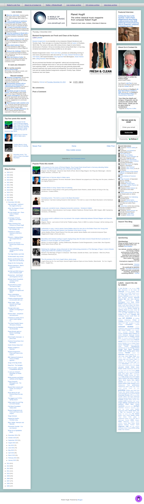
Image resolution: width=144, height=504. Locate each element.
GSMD (120, 351)
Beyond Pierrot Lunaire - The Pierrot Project (15, 285)
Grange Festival (134, 348)
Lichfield (120, 360)
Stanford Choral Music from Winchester (16, 341)
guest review (135, 351)
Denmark (131, 332)
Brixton (125, 306)
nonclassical (132, 372)
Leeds (129, 357)
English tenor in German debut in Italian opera (55, 177)
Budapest (137, 306)
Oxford (120, 383)
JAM (119, 356)
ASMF (129, 293)
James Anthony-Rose (126, 192)
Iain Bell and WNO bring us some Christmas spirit (15, 271)
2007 (8, 481)
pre (134, 388)
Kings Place (132, 356)
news (137, 370)
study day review (123, 409)
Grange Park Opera (125, 349)
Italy (135, 354)
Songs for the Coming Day (15, 263)
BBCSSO (136, 299)
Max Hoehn (128, 164)
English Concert (134, 336)
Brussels (129, 306)
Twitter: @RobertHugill (54, 5)
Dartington (125, 332)
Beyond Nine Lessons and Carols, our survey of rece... (15, 388)
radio (131, 390)
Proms (128, 390)
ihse (138, 352)
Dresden (120, 333)
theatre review (135, 415)
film (130, 341)
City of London (131, 321)
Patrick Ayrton (130, 200)
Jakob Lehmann (131, 210)
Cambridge (121, 316)
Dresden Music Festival (130, 333)
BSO (133, 306)
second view (136, 399)
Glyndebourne (135, 346)
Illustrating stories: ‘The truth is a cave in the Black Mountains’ (60, 198)
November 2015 (13, 435)
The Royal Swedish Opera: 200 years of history (15, 324)
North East (121, 373)
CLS (123, 323)
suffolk (132, 409)
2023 (8, 180)
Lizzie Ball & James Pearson (128, 185)
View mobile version (73, 150)
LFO (138, 359)
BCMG (120, 300)
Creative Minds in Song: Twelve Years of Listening (56, 187)
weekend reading (122, 423)
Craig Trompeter (125, 179)
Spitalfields (121, 406)
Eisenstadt (121, 336)
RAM (135, 390)
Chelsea (120, 320)
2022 (8, 182)
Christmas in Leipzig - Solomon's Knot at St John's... (15, 233)
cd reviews (136, 318)
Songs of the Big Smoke (15, 363)
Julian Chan (127, 182)
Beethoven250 (129, 300)
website (137, 421)
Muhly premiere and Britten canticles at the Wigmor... (16, 378)
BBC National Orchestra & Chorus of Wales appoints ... (15, 359)
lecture (124, 357)
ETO (134, 338)
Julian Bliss (130, 213)
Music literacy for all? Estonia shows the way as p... (15, 394)
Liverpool (129, 360)
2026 (8, 172)
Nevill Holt (136, 368)
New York (126, 370)
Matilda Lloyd (130, 215)
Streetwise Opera (135, 407)
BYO (124, 314)
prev (138, 388)
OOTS (134, 376)
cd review (127, 318)
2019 (8, 190)
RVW (138, 395)
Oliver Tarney (130, 168)
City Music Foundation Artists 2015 (14, 407)
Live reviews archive (74, 5)
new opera (120, 370)
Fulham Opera (135, 343)
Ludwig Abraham (40, 58)
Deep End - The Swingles (15, 365)
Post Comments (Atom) (78, 158)
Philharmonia (121, 386)
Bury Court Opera (122, 308)
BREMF (120, 303)
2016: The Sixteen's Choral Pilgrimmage (15, 209)
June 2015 (11, 448)
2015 (8, 200)
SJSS (125, 401)
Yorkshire (127, 429)
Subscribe (129, 132)
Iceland (133, 352)
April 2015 (11, 453)
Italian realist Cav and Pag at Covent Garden (15, 403)
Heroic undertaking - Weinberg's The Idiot (14, 295)
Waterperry (126, 421)
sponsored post (129, 406)
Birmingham (121, 302)
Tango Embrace (12, 416)
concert (137, 324)
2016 (8, 197)
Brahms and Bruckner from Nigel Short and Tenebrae (16, 259)
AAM (137, 288)
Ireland (127, 354)
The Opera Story (126, 413)
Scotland (120, 399)
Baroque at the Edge (134, 296)
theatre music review (124, 415)
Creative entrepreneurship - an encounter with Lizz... (16, 299)
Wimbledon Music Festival (125, 428)
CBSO (135, 316)
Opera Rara (130, 380)
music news (129, 367)
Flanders (124, 343)
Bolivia (128, 302)
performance (135, 385)
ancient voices (135, 291)
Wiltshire (137, 426)
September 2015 (13, 440)
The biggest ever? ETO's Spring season (15, 399)
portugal (125, 388)
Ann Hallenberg (133, 197)
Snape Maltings (122, 402)
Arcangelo (121, 293)
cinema (125, 321)
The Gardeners (128, 412)
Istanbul (132, 354)
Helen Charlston (134, 161)
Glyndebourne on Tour (124, 347)
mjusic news (132, 363)
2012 (8, 468)
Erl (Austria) (125, 338)
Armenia (126, 293)
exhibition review (126, 339)
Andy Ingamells (58, 56)
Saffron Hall (126, 396)
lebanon (120, 357)
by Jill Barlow (130, 311)
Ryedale (120, 396)
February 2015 (12, 458)
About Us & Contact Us (33, 5)
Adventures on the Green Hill (130, 290)
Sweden (137, 409)
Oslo (138, 382)
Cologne (120, 324)
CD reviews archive (92, 5)
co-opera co (132, 323)
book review (135, 302)
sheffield (120, 401)
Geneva (132, 344)
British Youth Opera (123, 305)
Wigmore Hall (123, 426)
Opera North (122, 380)
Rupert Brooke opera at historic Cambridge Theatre (14, 333)
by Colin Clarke (132, 309)
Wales (120, 421)
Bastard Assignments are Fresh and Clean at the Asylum (15, 412)
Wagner (137, 420)
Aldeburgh (121, 291)
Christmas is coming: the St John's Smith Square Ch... (16, 319)
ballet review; (136, 294)
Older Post (111, 146)
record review (130, 392)
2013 (8, 466)
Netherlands (130, 368)
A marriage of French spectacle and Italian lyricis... (14, 219)
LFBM (135, 359)
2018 (8, 192)
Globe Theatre (123, 346)
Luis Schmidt (130, 150)
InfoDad (137, 273)
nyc (135, 375)
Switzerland (121, 410)
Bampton (120, 296)
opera (137, 376)
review (120, 393)
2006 (8, 483)
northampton (136, 373)
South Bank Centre (132, 404)
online (130, 376)
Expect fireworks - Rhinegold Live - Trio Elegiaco (14, 383)
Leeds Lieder (135, 357)
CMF (127, 323)
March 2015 (11, 455)
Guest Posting (127, 351)
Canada (127, 316)
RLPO (133, 393)
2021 (8, 185)
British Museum (135, 303)
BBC (125, 299)
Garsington (126, 345)
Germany (137, 344)
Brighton (125, 303)
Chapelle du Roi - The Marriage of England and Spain (16, 290)
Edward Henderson (74, 55)
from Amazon (128, 246)
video (132, 420)
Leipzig (120, 359)
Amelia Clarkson (130, 188)
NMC (127, 372)
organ (135, 382)
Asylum (74, 43)
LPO (131, 362)
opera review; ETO (128, 382)
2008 (8, 478)
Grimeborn (136, 349)
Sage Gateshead (134, 396)
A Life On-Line (122, 288)
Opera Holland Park (124, 378)
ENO (119, 338)
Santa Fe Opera (132, 398)
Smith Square (136, 401)
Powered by (128, 139)
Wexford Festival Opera (131, 424)
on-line (126, 376)
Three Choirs (122, 417)
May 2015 (11, 450)
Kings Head (124, 356)
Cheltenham (127, 320)
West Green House (133, 423)
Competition (129, 324)
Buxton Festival (132, 308)
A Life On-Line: (132, 288)
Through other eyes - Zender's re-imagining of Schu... (15, 309)
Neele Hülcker (79, 56)
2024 (8, 177)
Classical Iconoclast (136, 265)
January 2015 (12, 460)
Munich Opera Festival (123, 365)
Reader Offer (121, 392)
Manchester (125, 364)
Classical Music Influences (125, 95)
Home (74, 146)
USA (134, 418)
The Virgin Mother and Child (16, 254)
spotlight (136, 406)
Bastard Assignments (39, 41)
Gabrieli (120, 344)
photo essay (129, 386)
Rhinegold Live (126, 393)
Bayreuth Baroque (127, 297)
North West (129, 373)
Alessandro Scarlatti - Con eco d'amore (15, 427)
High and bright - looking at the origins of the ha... (15, 205)
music (134, 365)
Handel (127, 353)
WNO (133, 428)
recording (136, 392)
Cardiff (131, 316)
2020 (8, 187)
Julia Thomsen (130, 167)
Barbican (125, 296)
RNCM (137, 393)
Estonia (130, 338)
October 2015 (12, 437)
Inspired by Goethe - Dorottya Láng (14, 419)
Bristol (129, 303)
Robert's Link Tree (13, 5)
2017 (8, 195)
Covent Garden (126, 330)
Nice (125, 372)
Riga (131, 393)
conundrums (131, 328)
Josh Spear (36, 56)
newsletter (121, 372)
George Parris (131, 183)
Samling (125, 398)
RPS (131, 395)
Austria (134, 293)
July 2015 (11, 445)
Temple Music (132, 410)
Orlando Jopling (131, 147)
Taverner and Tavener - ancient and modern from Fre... (16, 244)
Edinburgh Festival (134, 335)
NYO (138, 375)
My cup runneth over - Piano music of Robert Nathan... (16, 214)
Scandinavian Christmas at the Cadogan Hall (15, 228)
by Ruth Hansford (128, 313)
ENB (128, 336)
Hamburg (120, 352)
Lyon (138, 362)
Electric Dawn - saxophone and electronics (15, 314)
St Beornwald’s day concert (15, 256)
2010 (8, 473)
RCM (138, 390)
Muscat (130, 365)
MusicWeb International (132, 268)
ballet (122, 294)
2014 (8, 463)
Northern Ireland (123, 375)
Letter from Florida (128, 359)
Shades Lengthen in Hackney (13, 348)
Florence (129, 343)
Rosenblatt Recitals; (124, 395)
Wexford (120, 424)
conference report (123, 328)
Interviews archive (110, 5)
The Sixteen (135, 414)
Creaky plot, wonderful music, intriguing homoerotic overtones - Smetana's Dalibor (66, 208)
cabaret (128, 314)
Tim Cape (64, 55)
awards (137, 293)
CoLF (137, 323)
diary (137, 332)
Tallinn (126, 410)
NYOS (119, 376)
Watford (132, 421)
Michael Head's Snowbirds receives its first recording (15, 280)
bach (119, 294)
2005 (8, 486)
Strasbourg (127, 407)
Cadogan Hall (135, 314)
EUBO (137, 338)
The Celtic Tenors (125, 153)
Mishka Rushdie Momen (131, 201)
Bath (119, 297)
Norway (131, 375)
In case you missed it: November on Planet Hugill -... (14, 373)
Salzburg (120, 398)
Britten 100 (132, 305)
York (123, 429)
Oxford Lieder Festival (129, 383)
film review (134, 341)
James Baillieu (128, 155)
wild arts (132, 426)
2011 (8, 471)
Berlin (137, 300)
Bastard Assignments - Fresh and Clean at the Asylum (15, 353)
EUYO (119, 339)
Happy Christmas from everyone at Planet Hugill (16, 224)
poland (119, 388)
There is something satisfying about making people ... (15, 250)
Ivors (138, 354)
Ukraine (130, 418)
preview (39, 37)
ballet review (128, 294)
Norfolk (137, 372)
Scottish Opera (128, 399)
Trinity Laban (132, 417)
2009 (8, 476)
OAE (123, 376)
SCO (138, 398)
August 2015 (12, 443)
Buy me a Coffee (131, 108)
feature (132, 339)
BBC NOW (130, 299)
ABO (119, 290)
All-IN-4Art (127, 291)
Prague (130, 388)
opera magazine (134, 378)
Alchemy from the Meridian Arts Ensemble (15, 328)
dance (119, 332)
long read (127, 362)
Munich (137, 363)
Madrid (119, 363)
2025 (8, 175)
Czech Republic (135, 330)
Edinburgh (125, 335)
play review (136, 386)
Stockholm (121, 407)
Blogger (80, 500)
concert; (137, 327)
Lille (124, 360)
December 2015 (13, 202)
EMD (125, 336)
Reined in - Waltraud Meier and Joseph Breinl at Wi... (15, 239)
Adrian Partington (131, 156)
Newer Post (37, 146)
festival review (126, 341)
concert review (125, 326)
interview (121, 354)
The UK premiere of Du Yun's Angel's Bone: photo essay (58, 259)
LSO (135, 362)
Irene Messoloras (131, 159)
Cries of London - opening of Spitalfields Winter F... (15, 368)
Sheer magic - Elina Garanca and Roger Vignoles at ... (14, 304)
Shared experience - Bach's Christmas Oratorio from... (16, 267)
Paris (128, 385)
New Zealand (132, 370)
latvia (138, 356)
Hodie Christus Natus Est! (15, 345)
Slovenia (129, 401)
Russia (134, 395)
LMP (133, 360)
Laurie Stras (123, 206)
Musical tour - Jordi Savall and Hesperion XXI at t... (16, 275)
